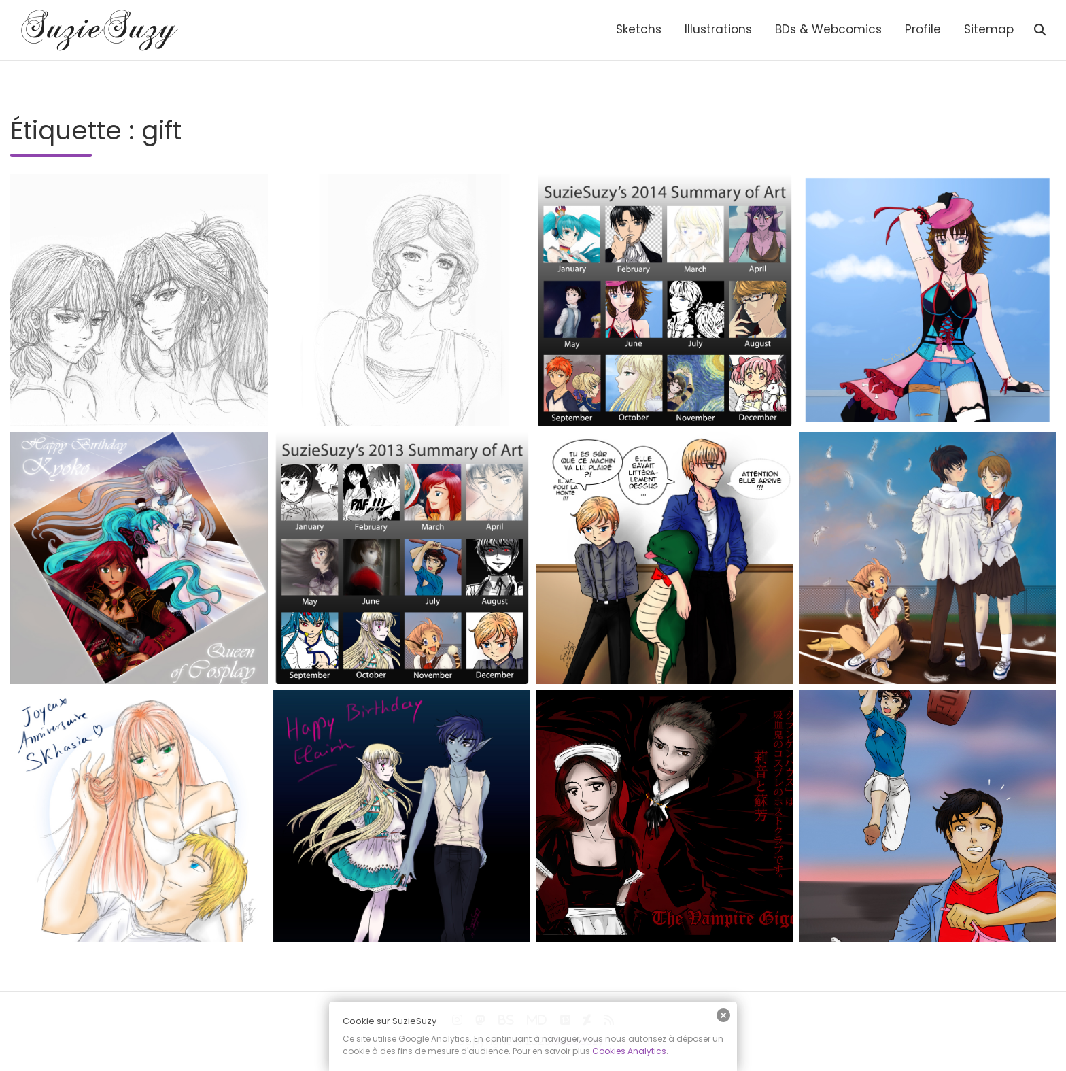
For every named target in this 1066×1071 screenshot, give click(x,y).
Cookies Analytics (629, 1051)
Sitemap (989, 29)
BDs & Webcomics (828, 29)
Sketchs (638, 29)
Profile (923, 29)
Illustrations (718, 29)
